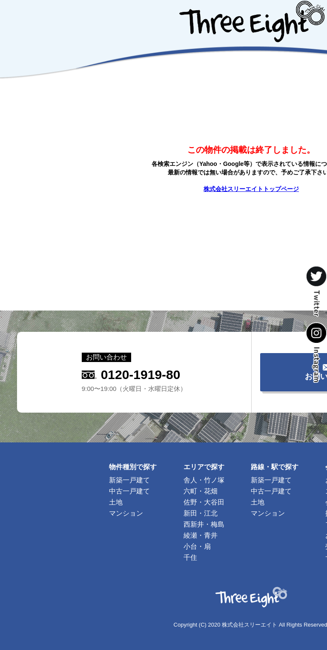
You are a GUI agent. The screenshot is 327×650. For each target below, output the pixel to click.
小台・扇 (197, 546)
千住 (190, 557)
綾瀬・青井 (201, 535)
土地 (116, 502)
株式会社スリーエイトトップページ (251, 188)
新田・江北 (201, 513)
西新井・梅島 (204, 524)
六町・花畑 (201, 491)
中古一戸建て (129, 491)
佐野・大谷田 (204, 502)
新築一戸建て (129, 480)
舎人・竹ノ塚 (204, 480)
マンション (126, 513)
